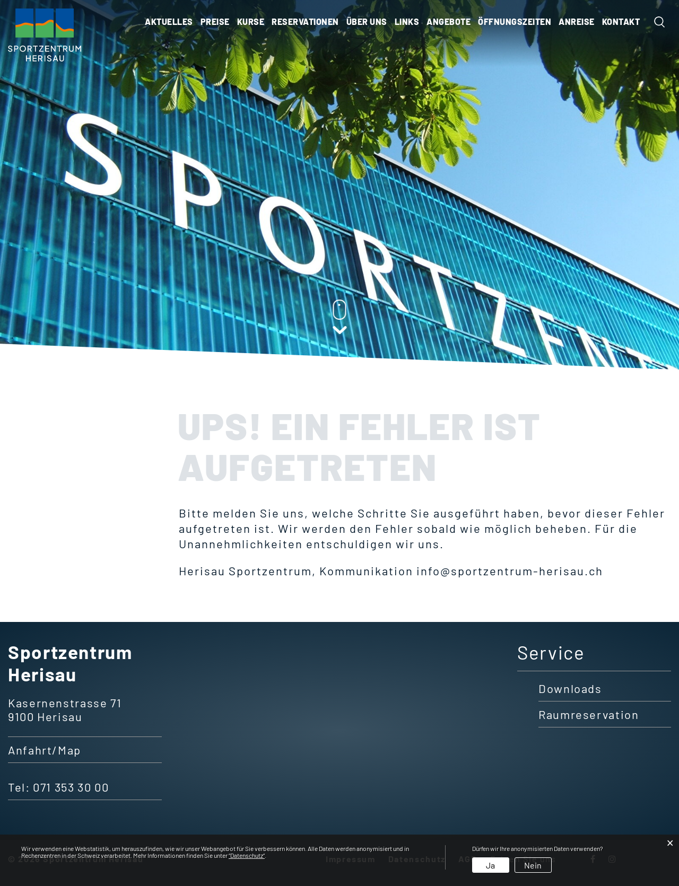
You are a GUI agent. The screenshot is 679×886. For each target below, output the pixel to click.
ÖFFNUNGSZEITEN (514, 21)
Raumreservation (588, 714)
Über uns (366, 21)
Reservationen (305, 21)
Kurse (251, 21)
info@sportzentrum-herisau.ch (509, 570)
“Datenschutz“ (247, 855)
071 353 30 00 (71, 787)
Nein (533, 865)
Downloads (570, 688)
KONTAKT (621, 21)
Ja (490, 865)
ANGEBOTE (448, 21)
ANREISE (577, 21)
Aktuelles (169, 21)
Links (407, 21)
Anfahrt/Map (44, 750)
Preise (215, 21)
